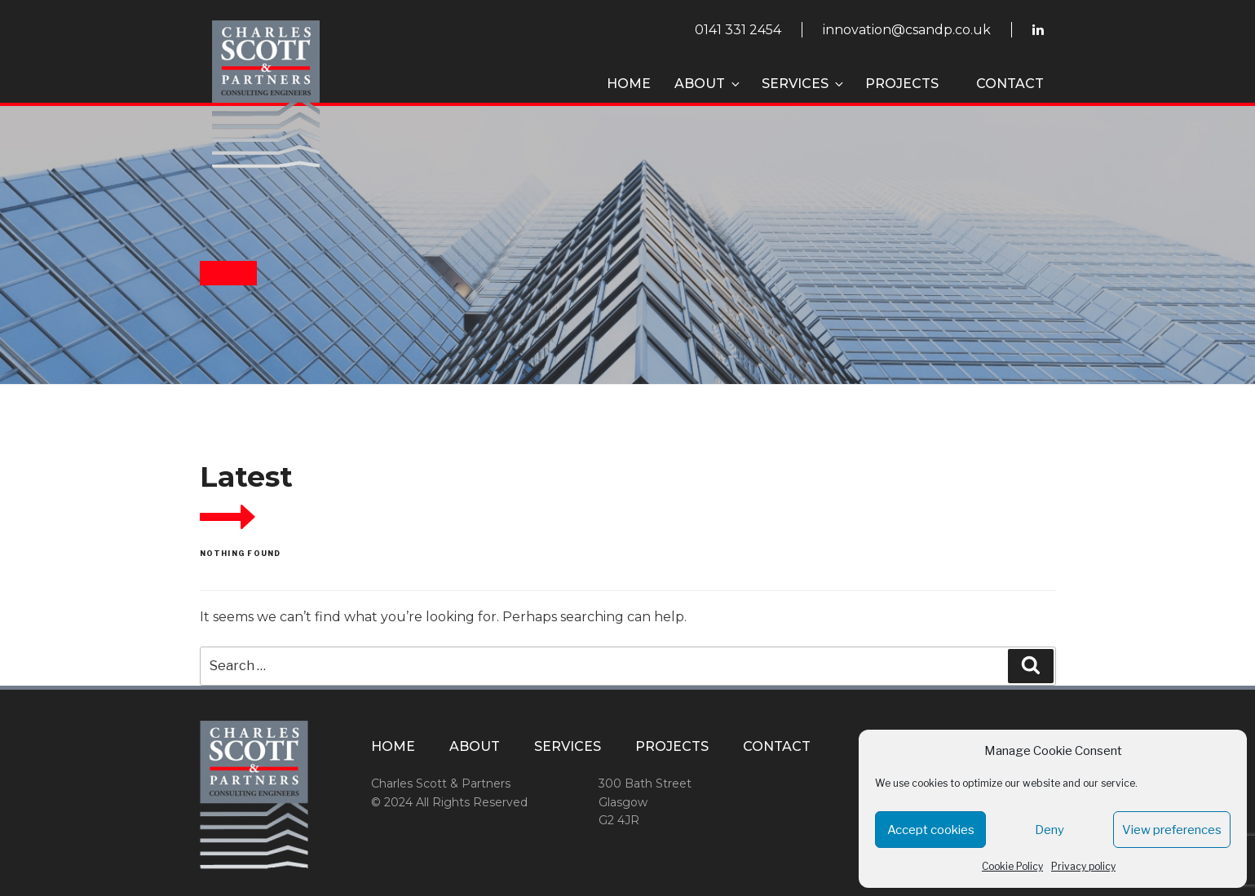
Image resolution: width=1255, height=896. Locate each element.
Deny (1049, 830)
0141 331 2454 (738, 30)
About (708, 83)
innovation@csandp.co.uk (907, 30)
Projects (902, 83)
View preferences (1172, 830)
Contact (1010, 83)
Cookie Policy (1012, 866)
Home (629, 83)
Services (804, 83)
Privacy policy (1083, 866)
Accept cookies (930, 830)
